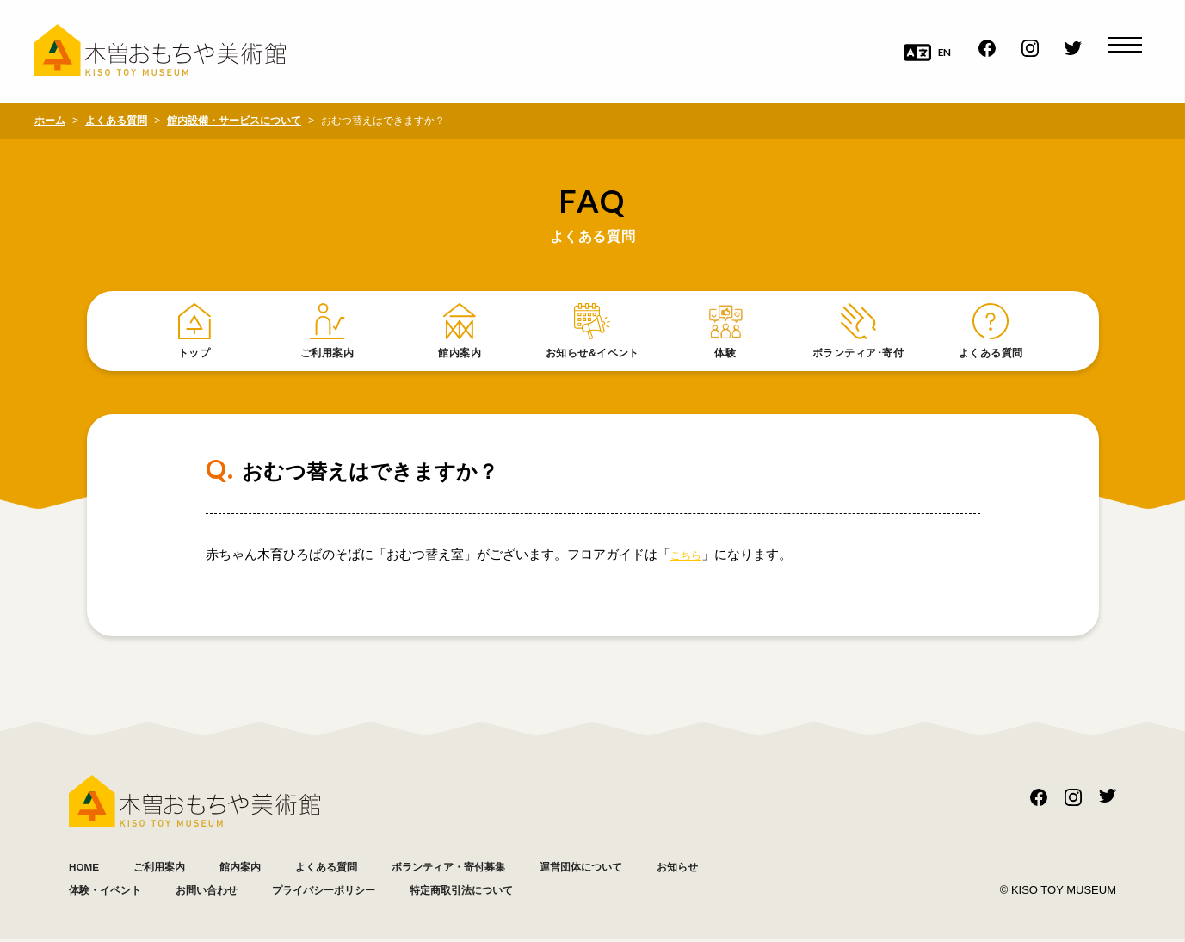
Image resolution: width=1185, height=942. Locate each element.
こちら (689, 556)
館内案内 (267, 868)
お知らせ (94, 891)
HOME (88, 868)
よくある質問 (365, 868)
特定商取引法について (619, 891)
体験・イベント (200, 891)
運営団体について (667, 868)
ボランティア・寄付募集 (510, 868)
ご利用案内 (174, 868)
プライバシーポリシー (456, 891)
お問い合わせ (318, 891)
